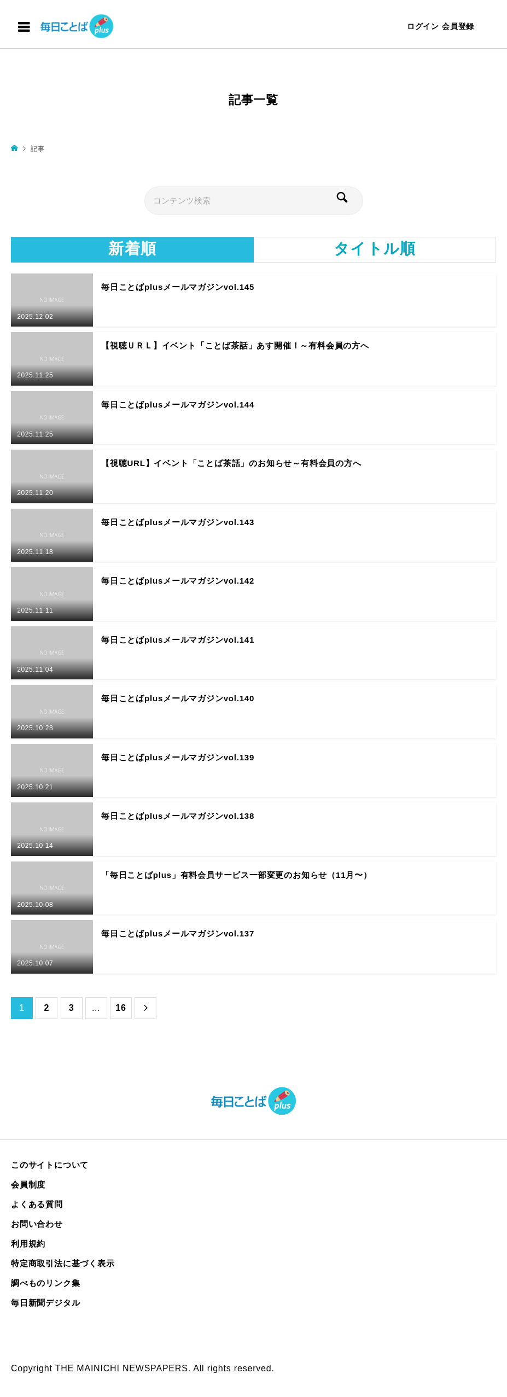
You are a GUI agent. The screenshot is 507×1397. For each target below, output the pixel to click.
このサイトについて (50, 1164)
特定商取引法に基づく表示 (63, 1263)
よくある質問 (37, 1204)
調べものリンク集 (45, 1283)
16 (120, 1007)
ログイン (423, 26)
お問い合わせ (37, 1224)
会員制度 (28, 1184)
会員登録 (458, 26)
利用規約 (28, 1243)
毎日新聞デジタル (45, 1302)
